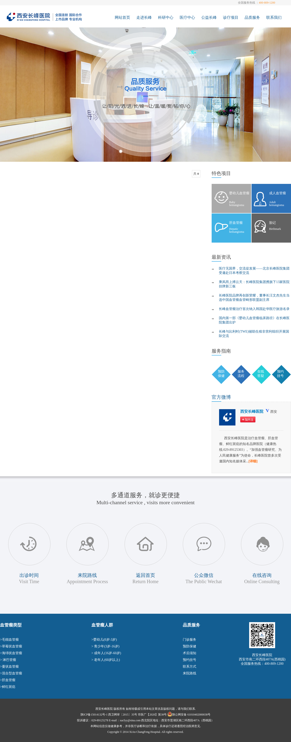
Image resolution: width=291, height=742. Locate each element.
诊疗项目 (230, 17)
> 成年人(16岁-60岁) (106, 653)
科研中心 (165, 17)
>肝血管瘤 (7, 680)
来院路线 (189, 673)
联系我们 (274, 17)
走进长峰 (144, 17)
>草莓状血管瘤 (11, 646)
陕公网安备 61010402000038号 (191, 714)
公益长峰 (209, 17)
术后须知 (189, 653)
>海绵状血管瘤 (11, 653)
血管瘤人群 (102, 625)
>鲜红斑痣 (7, 687)
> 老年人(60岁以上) (105, 660)
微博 (221, 397)
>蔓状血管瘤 (9, 666)
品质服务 (252, 17)
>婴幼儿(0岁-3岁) (104, 639)
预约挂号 (189, 660)
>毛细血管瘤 (9, 639)
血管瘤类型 (11, 625)
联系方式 (189, 666)
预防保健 (189, 646)
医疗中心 (187, 17)
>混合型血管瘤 (11, 673)
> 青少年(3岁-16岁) (105, 646)
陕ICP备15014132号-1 (94, 714)
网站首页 (122, 17)
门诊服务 (189, 639)
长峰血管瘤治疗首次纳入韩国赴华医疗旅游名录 (254, 309)
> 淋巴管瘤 (8, 660)
